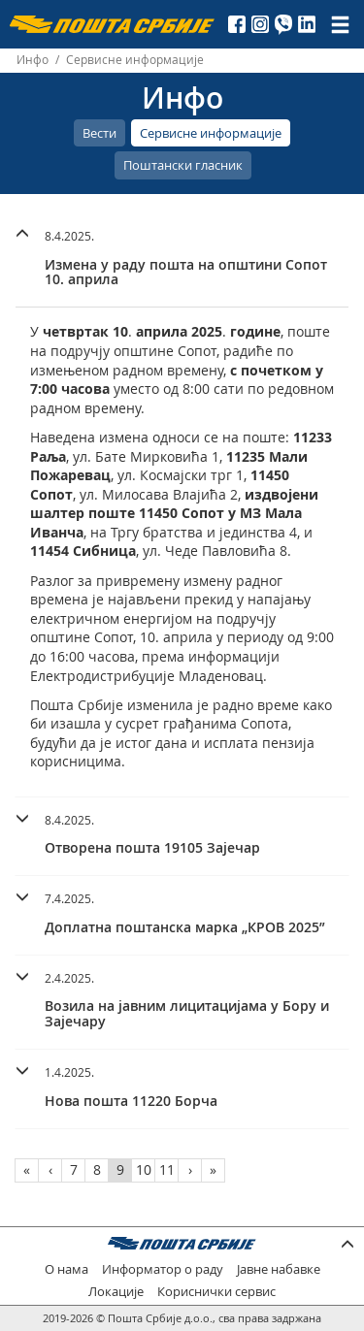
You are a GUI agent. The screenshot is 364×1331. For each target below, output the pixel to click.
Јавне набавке (278, 1269)
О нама (66, 1269)
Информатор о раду (162, 1269)
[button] (182, 255)
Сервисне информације (210, 133)
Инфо (33, 59)
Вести (99, 133)
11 (167, 1169)
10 (143, 1169)
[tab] (182, 260)
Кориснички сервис (216, 1291)
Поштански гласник (183, 165)
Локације (116, 1291)
